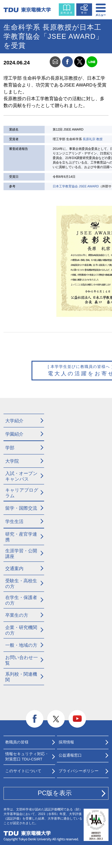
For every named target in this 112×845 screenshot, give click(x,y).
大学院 (12, 461)
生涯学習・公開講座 (21, 553)
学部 (9, 447)
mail (55, 61)
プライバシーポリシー (79, 771)
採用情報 (66, 742)
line (91, 61)
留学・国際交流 (21, 508)
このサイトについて (23, 771)
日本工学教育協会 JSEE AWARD (76, 186)
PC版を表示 (55, 793)
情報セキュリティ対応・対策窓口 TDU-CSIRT (27, 756)
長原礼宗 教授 (93, 139)
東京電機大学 (27, 833)
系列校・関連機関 (21, 677)
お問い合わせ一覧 (21, 660)
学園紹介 (14, 434)
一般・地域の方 (21, 645)
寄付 (84, 12)
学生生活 (14, 521)
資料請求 (66, 12)
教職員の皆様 (17, 742)
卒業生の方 (16, 615)
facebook (67, 61)
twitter (79, 61)
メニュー (101, 9)
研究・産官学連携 (21, 537)
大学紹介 (14, 420)
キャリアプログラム (21, 492)
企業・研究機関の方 (21, 630)
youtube (77, 719)
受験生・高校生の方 (21, 583)
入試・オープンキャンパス (21, 476)
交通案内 (14, 568)
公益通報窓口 (70, 755)
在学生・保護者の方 (21, 600)
